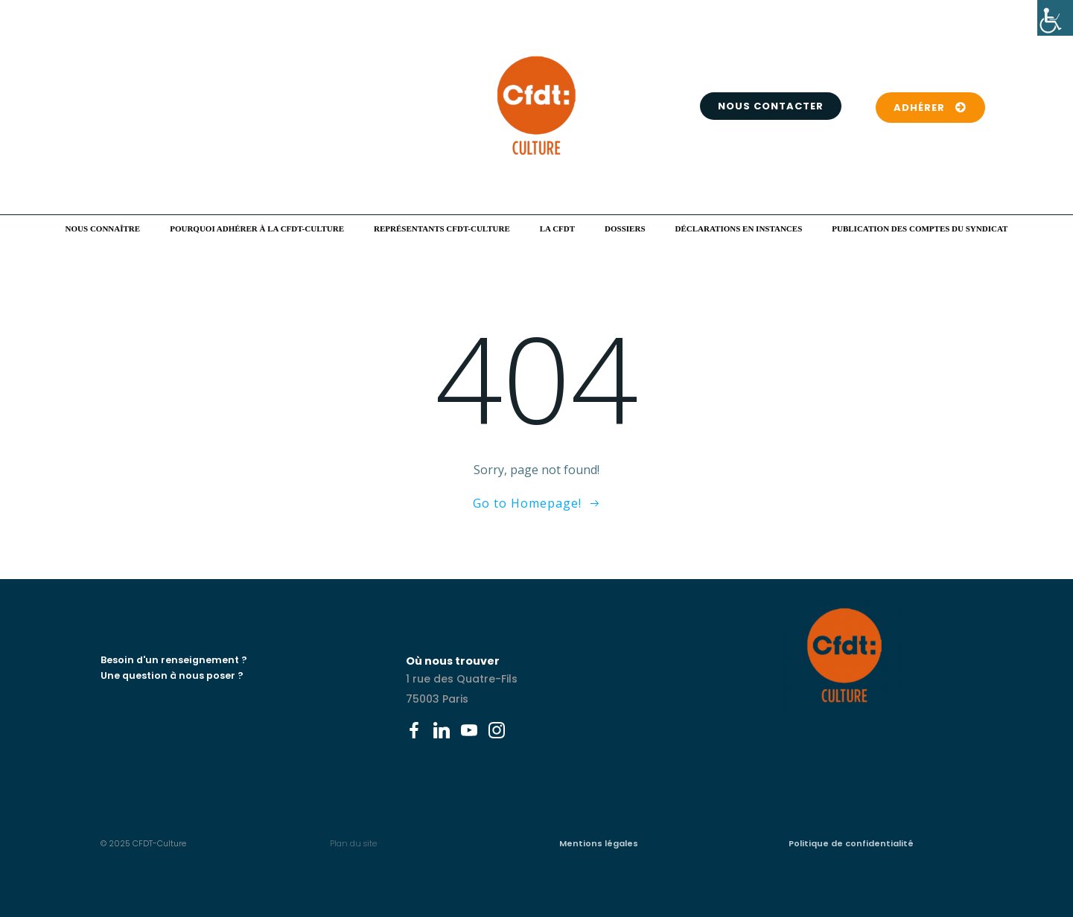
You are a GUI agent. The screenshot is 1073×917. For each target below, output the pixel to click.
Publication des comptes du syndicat (919, 228)
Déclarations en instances (739, 228)
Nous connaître (103, 228)
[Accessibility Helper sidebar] (1055, 18)
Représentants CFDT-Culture (442, 228)
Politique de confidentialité (851, 843)
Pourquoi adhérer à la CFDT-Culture (257, 228)
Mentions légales (598, 843)
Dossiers (625, 228)
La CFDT (557, 228)
